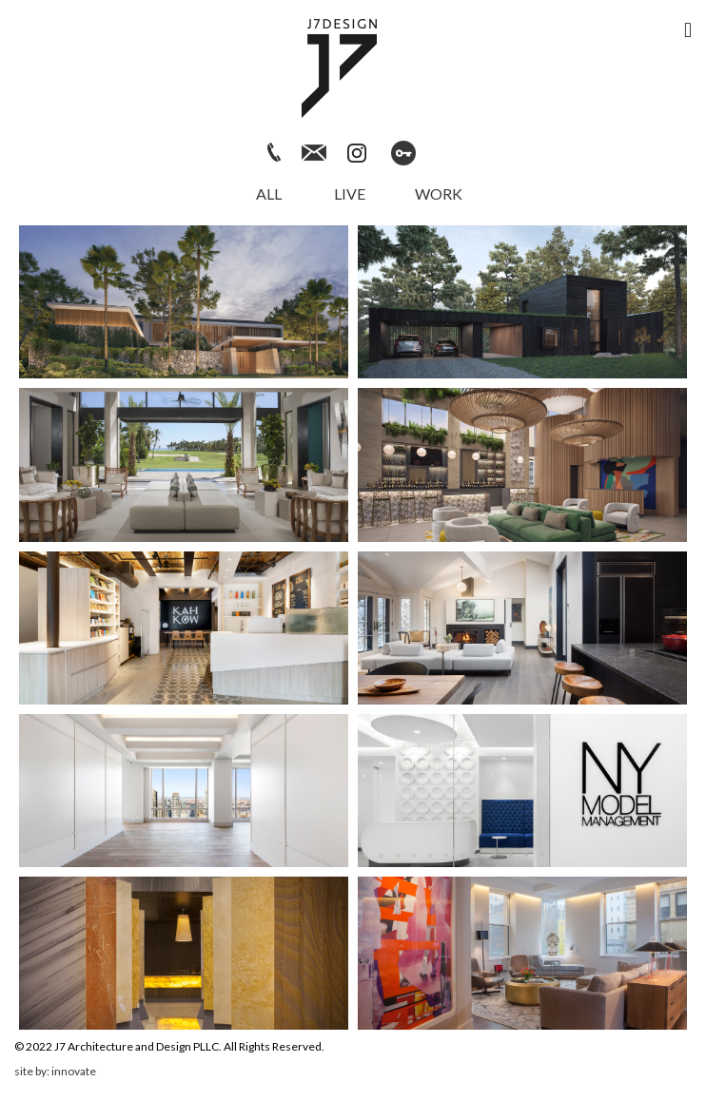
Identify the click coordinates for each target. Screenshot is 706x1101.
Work (438, 193)
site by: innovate (55, 1071)
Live (349, 193)
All (269, 193)
